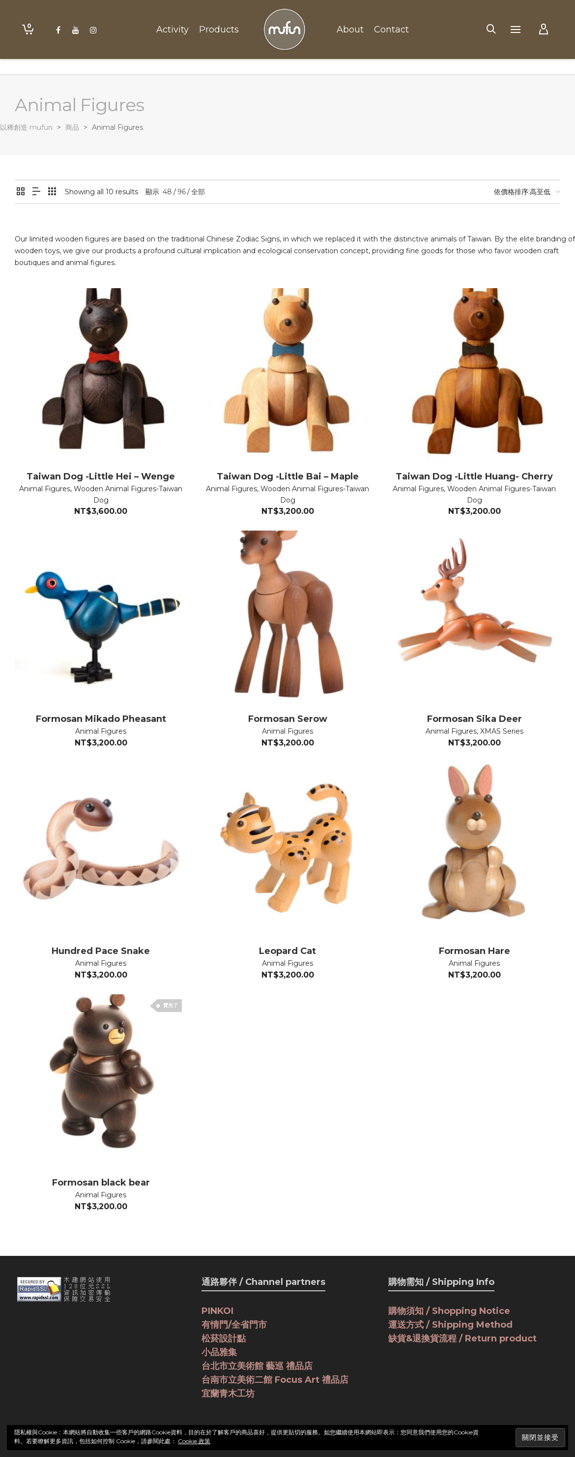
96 (181, 191)
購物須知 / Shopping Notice (449, 1311)
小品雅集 (219, 1352)
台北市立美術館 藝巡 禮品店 (257, 1366)
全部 (198, 191)
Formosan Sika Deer (474, 719)
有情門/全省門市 (234, 1324)
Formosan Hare (474, 951)
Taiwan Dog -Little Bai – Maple (288, 476)
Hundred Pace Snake (101, 951)
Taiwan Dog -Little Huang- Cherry (474, 476)
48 (167, 191)
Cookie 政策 (194, 1441)
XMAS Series (501, 731)
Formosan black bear (101, 1182)
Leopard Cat (287, 951)
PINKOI (217, 1311)
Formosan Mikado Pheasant (101, 719)
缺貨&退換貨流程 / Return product (462, 1338)
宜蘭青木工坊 (228, 1393)
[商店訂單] (527, 191)
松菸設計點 (223, 1338)
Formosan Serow (287, 719)
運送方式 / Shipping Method (450, 1324)
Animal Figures (44, 488)
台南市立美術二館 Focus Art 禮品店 (274, 1379)
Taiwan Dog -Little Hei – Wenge (101, 476)
